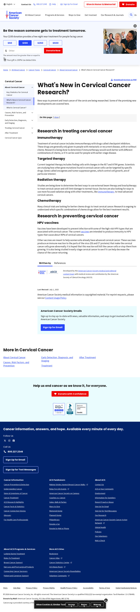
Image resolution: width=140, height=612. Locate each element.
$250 (40, 43)
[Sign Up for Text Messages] (20, 469)
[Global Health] (100, 527)
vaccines (85, 231)
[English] (11, 4)
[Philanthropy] (54, 519)
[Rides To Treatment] (12, 558)
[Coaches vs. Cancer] (57, 497)
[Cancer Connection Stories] (15, 511)
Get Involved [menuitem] (91, 15)
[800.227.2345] (41, 4)
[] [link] (56, 117)
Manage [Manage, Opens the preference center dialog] (97, 605)
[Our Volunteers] (101, 536)
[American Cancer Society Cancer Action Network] (115, 521)
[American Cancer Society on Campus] (64, 493)
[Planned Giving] (55, 515)
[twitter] (5, 440)
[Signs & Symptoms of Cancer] (16, 493)
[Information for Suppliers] (105, 497)
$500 (56, 43)
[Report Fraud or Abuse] (104, 502)
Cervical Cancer (13, 81)
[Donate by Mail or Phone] (59, 528)
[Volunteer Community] (59, 575)
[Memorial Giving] (55, 511)
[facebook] (13, 440)
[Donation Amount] (22, 50)
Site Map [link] (16, 588)
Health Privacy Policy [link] (68, 588)
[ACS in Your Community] (104, 489)
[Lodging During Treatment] (14, 553)
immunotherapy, (106, 191)
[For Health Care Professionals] (16, 519)
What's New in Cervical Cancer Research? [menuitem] (19, 101)
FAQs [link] (5, 588)
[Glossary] (7, 515)
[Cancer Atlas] (56, 558)
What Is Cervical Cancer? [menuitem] (16, 107)
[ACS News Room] (57, 567)
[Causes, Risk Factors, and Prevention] (20, 364)
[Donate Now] (53, 50)
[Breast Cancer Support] (13, 562)
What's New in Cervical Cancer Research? (98, 70)
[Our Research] (100, 515)
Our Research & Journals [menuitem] (112, 15)
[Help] (53, 4)
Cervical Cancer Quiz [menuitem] (13, 138)
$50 (10, 43)
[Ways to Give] (54, 506)
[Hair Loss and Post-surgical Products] (19, 567)
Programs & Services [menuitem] (54, 15)
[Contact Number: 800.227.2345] (70, 451)
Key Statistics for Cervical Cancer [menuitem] (17, 93)
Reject (84, 605)
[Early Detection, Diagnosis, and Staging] (58, 359)
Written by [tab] (45, 263)
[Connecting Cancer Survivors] (15, 571)
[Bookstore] (53, 553)
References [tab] (60, 263)
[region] (70, 604)
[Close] (106, 600)
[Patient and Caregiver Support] (16, 575)
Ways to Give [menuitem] (74, 15)
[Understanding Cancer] (13, 489)
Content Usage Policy (55, 297)
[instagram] (9, 440)
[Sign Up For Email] (69, 4)
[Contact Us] (99, 484)
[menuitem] (13, 15)
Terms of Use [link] (104, 588)
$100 (25, 43)
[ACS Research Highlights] (14, 502)
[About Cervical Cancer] (14, 357)
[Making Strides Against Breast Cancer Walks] (69, 484)
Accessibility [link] (88, 588)
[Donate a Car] (54, 524)
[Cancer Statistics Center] (61, 562)
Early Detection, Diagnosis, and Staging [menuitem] (16, 121)
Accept (71, 605)
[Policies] (98, 531)
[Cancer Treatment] (11, 497)
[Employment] (100, 493)
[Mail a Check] (100, 540)
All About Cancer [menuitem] (33, 15)
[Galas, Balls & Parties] (57, 502)
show (56, 117)
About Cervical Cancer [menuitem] (15, 87)
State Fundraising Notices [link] (126, 588)
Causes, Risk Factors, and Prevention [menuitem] (15, 113)
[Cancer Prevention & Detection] (16, 484)
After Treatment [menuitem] (11, 133)
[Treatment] (46, 365)
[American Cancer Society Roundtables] (65, 571)
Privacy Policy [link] (31, 588)
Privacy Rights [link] (49, 588)
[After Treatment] (87, 357)
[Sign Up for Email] (15, 460)
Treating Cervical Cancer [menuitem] (15, 128)
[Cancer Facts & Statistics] (14, 506)
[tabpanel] (87, 275)
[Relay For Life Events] (59, 489)
